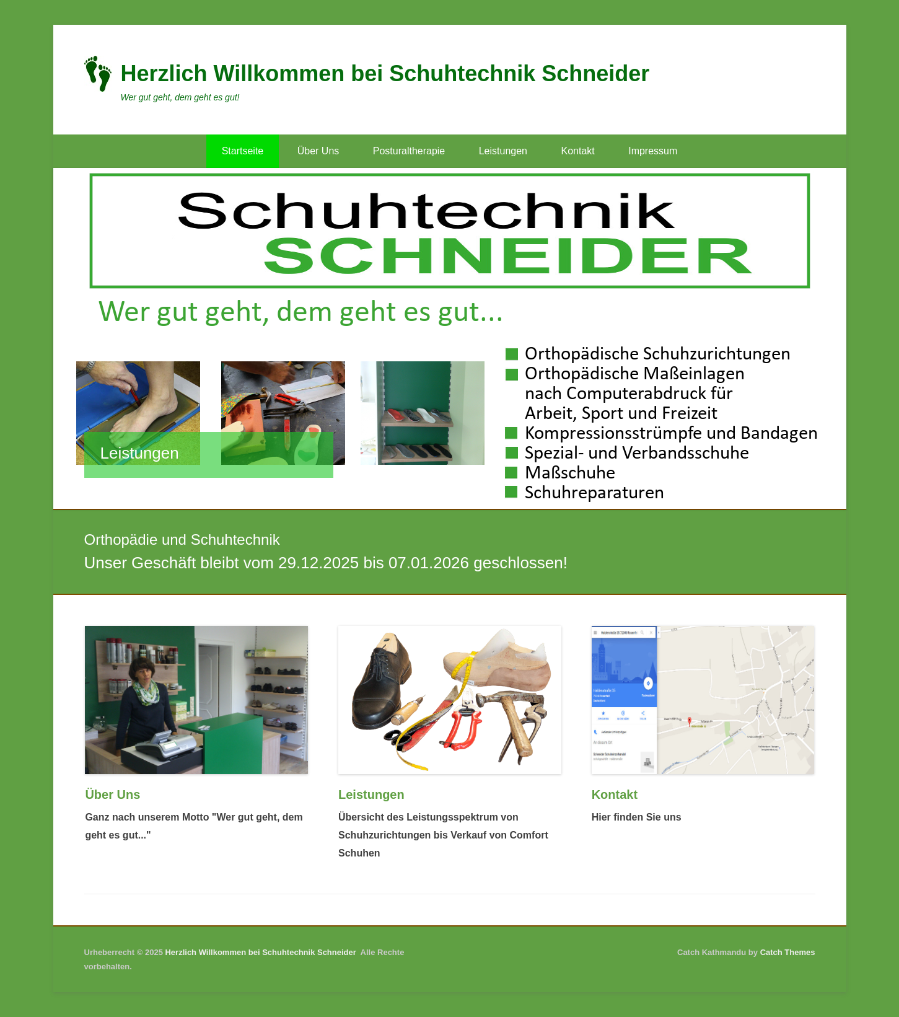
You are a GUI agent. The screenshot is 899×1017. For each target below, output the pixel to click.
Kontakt (577, 151)
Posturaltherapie (409, 151)
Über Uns (318, 151)
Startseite (243, 151)
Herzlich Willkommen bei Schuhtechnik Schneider (385, 73)
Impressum (652, 151)
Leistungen (503, 151)
